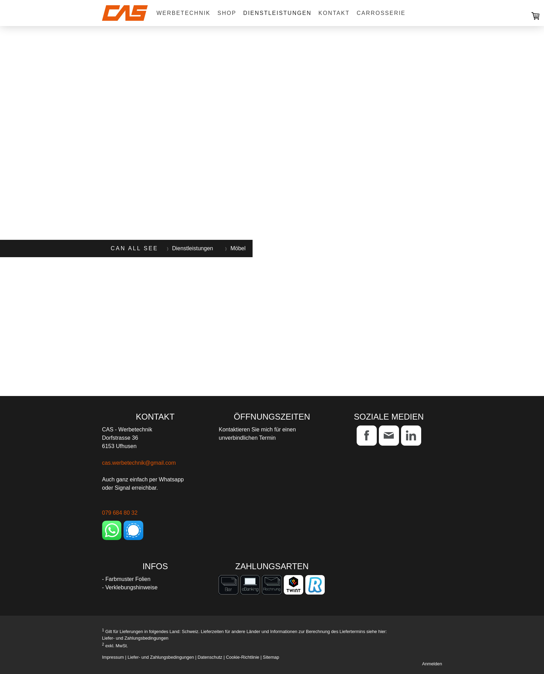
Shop (227, 13)
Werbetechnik (183, 13)
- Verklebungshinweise (130, 587)
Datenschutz (210, 657)
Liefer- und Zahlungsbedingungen (135, 638)
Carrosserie (381, 13)
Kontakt (334, 13)
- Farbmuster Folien (126, 579)
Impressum (113, 657)
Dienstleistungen (277, 13)
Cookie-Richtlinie (242, 657)
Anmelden (432, 663)
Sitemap (271, 657)
